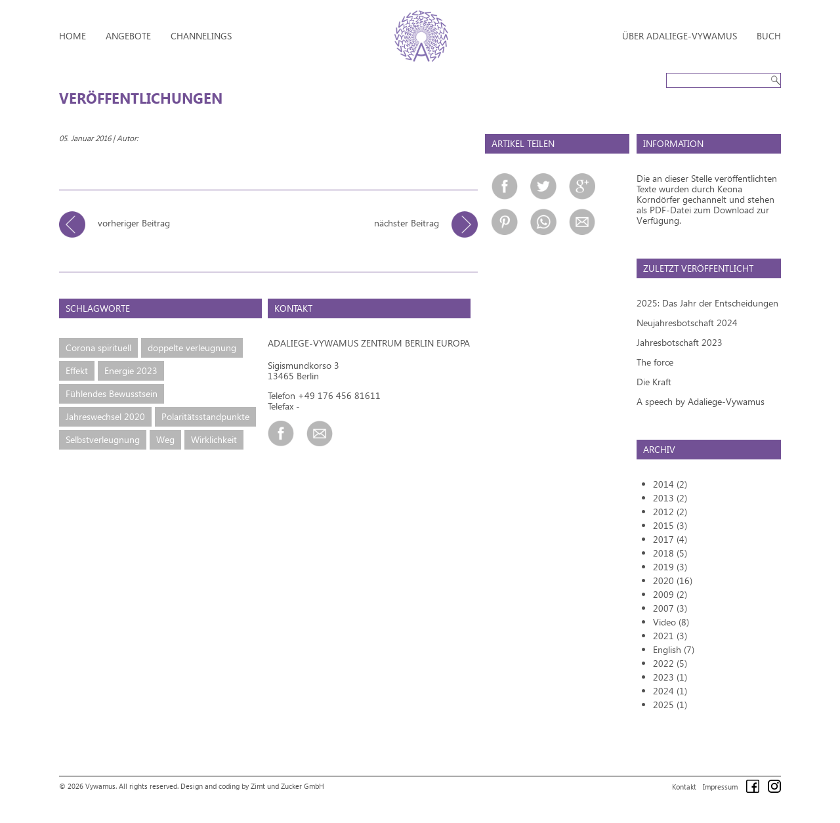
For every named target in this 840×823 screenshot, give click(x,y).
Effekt (77, 370)
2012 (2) (670, 511)
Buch (769, 36)
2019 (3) (670, 566)
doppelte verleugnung (192, 347)
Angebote (128, 36)
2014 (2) (670, 484)
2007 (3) (670, 608)
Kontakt (684, 786)
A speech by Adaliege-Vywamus (701, 401)
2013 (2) (670, 498)
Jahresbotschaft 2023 (680, 342)
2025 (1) (670, 704)
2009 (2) (670, 594)
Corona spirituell (98, 347)
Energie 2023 (131, 370)
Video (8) (671, 622)
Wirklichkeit (214, 439)
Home (72, 36)
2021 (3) (670, 635)
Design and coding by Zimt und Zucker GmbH (252, 786)
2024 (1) (670, 691)
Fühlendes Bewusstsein (112, 393)
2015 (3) (670, 525)
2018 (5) (670, 553)
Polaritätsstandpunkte (205, 416)
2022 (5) (670, 663)
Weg (165, 439)
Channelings (201, 36)
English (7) (673, 649)
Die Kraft (654, 381)
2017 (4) (670, 539)
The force (655, 362)
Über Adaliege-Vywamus (679, 36)
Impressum (720, 786)
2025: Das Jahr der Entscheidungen (707, 303)
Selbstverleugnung (103, 439)
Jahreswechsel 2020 (105, 416)
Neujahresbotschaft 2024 (687, 322)
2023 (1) (670, 677)
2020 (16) (672, 580)
